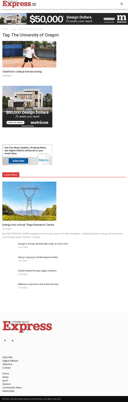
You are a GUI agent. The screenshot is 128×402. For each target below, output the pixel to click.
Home (5, 29)
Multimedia (8, 391)
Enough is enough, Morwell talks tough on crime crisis (43, 244)
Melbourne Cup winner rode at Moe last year (38, 284)
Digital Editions (10, 360)
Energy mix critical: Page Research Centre (28, 224)
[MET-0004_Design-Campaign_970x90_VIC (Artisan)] (64, 19)
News (5, 377)
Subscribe (7, 357)
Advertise (7, 364)
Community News (12, 387)
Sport (5, 380)
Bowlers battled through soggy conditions (37, 271)
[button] (34, 4)
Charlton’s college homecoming (22, 71)
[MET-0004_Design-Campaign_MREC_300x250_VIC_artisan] (27, 126)
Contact (6, 367)
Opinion (6, 384)
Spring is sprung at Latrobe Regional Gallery (38, 257)
